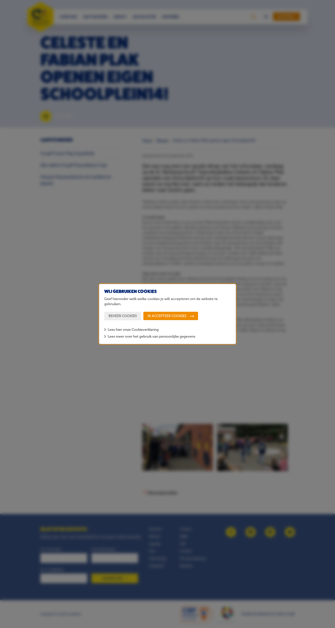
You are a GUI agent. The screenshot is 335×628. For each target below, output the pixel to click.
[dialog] (167, 314)
